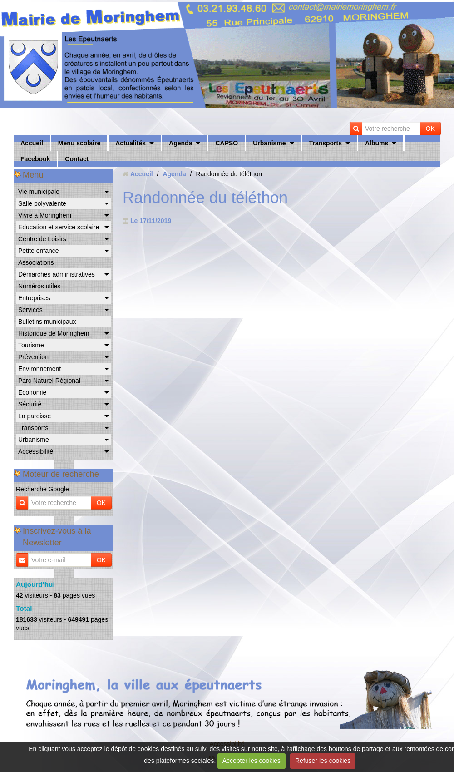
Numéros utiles (39, 286)
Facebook (35, 159)
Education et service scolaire (58, 227)
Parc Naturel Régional (49, 380)
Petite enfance (38, 250)
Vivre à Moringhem (44, 215)
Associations (36, 262)
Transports (325, 143)
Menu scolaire (79, 143)
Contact (77, 159)
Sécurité (29, 404)
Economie (32, 392)
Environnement (39, 368)
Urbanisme (269, 143)
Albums (376, 143)
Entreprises (34, 298)
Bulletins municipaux (47, 321)
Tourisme (31, 345)
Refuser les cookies (322, 760)
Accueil (31, 143)
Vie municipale (38, 191)
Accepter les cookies (251, 760)
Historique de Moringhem (53, 333)
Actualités (130, 143)
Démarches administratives (56, 274)
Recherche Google (42, 489)
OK (430, 128)
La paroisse (34, 416)
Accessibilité (35, 451)
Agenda (180, 143)
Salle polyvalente (42, 203)
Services (30, 309)
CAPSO (226, 143)
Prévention (33, 357)
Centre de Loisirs (42, 238)
